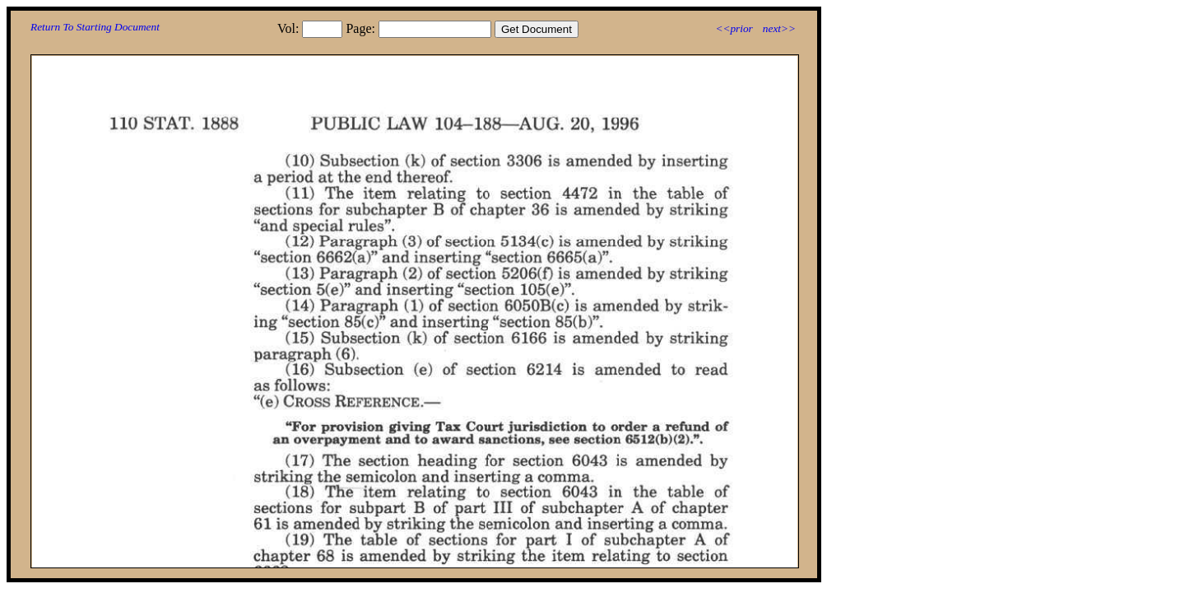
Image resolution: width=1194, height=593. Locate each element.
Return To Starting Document (95, 27)
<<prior (733, 28)
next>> (779, 28)
